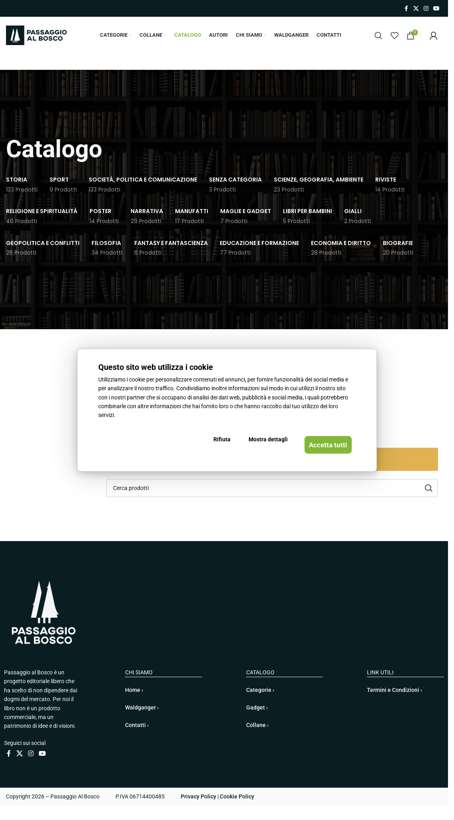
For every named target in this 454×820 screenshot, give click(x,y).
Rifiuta (230, 446)
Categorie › (260, 704)
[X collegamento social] (416, 8)
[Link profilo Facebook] (406, 8)
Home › (134, 704)
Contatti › (137, 740)
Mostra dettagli (266, 446)
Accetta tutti (321, 447)
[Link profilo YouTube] (436, 8)
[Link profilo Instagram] (426, 8)
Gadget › (257, 722)
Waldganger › (142, 722)
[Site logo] (36, 42)
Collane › (257, 740)
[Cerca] (378, 43)
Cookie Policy (237, 811)
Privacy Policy (198, 811)
